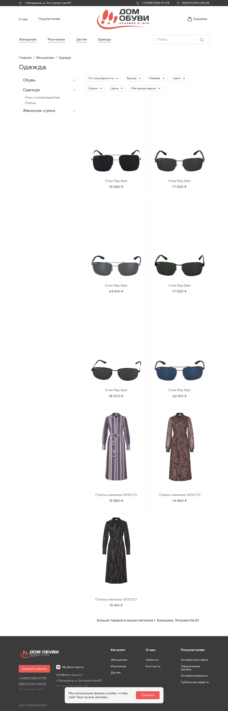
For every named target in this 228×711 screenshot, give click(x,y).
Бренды (104, 40)
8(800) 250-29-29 (32, 684)
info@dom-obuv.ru (69, 675)
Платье (30, 103)
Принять (148, 695)
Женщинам (27, 40)
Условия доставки (194, 659)
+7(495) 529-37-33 (32, 678)
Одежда (64, 57)
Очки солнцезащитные (42, 97)
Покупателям (49, 19)
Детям (81, 40)
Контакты (153, 666)
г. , (45, 3)
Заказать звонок (34, 669)
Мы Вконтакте (70, 667)
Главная (25, 57)
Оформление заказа (190, 668)
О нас (23, 19)
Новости (152, 659)
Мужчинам (56, 40)
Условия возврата (194, 675)
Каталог (118, 650)
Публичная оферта (195, 682)
